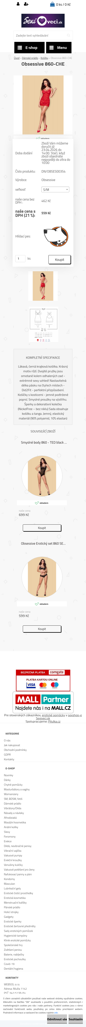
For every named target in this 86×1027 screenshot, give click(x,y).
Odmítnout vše (57, 1019)
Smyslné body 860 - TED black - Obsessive (44, 442)
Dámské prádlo (30, 58)
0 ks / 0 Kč (63, 4)
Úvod (16, 58)
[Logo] (43, 20)
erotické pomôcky (53, 715)
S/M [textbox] (46, 189)
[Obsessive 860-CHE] (43, 77)
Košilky (44, 58)
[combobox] (55, 189)
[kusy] (20, 258)
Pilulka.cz (54, 721)
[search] (68, 35)
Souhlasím (76, 1019)
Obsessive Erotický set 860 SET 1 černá (44, 543)
